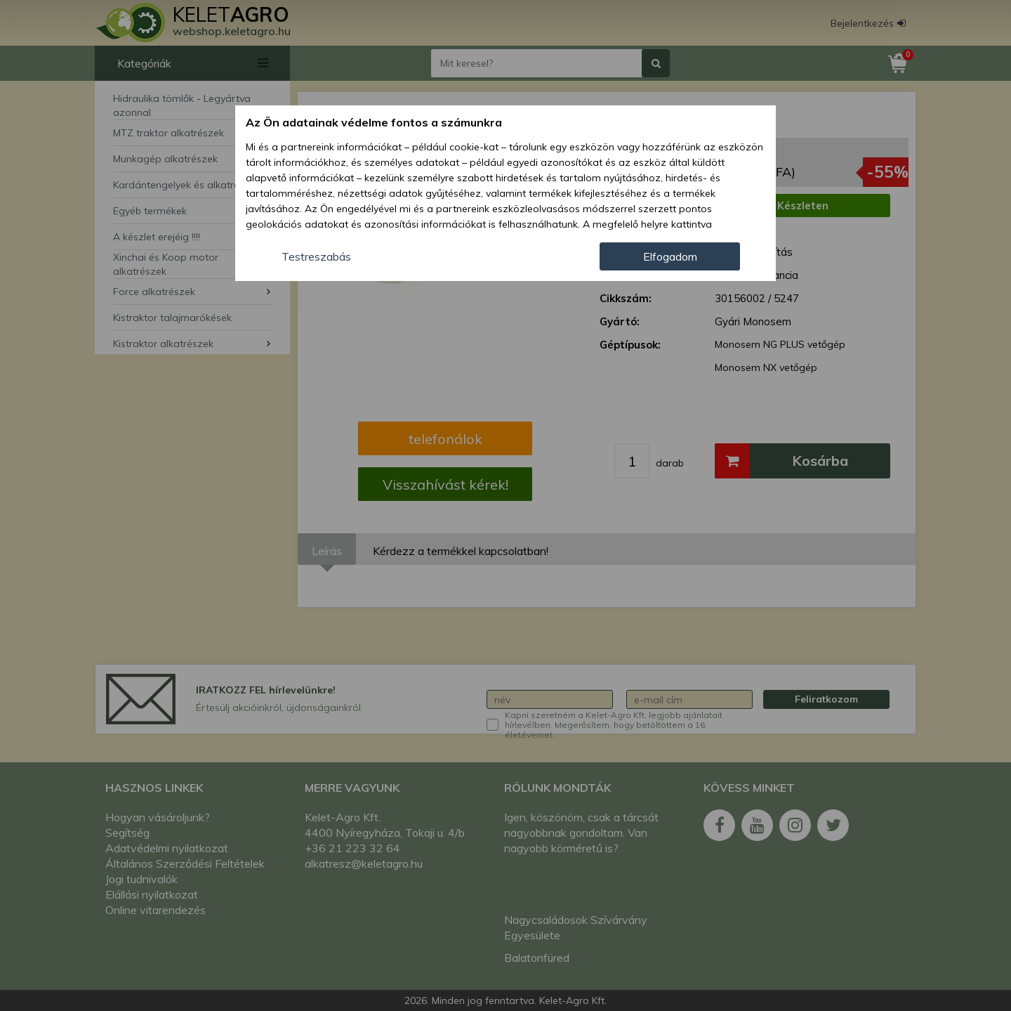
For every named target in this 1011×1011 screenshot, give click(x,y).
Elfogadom (670, 256)
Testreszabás (316, 256)
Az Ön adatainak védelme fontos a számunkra (374, 122)
